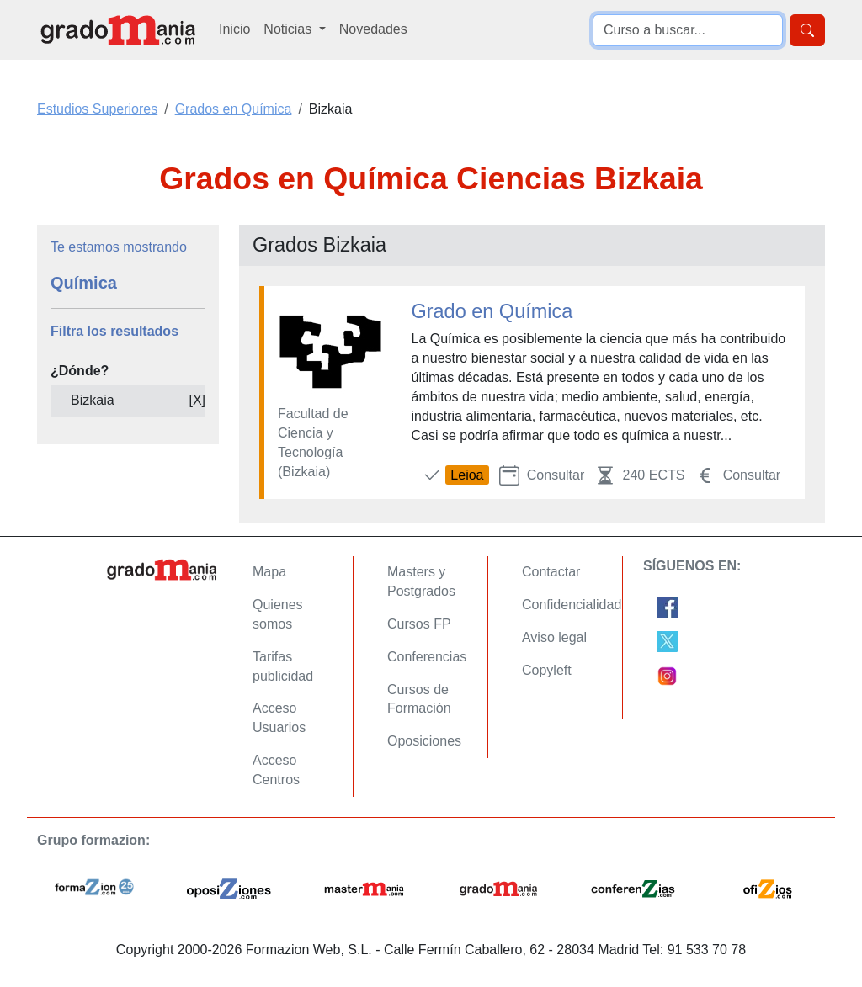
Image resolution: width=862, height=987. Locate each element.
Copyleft (547, 670)
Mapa (269, 572)
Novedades (373, 29)
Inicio (234, 29)
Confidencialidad (571, 604)
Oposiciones (424, 741)
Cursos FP (419, 624)
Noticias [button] (289, 29)
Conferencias (426, 657)
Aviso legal (554, 637)
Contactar (551, 572)
